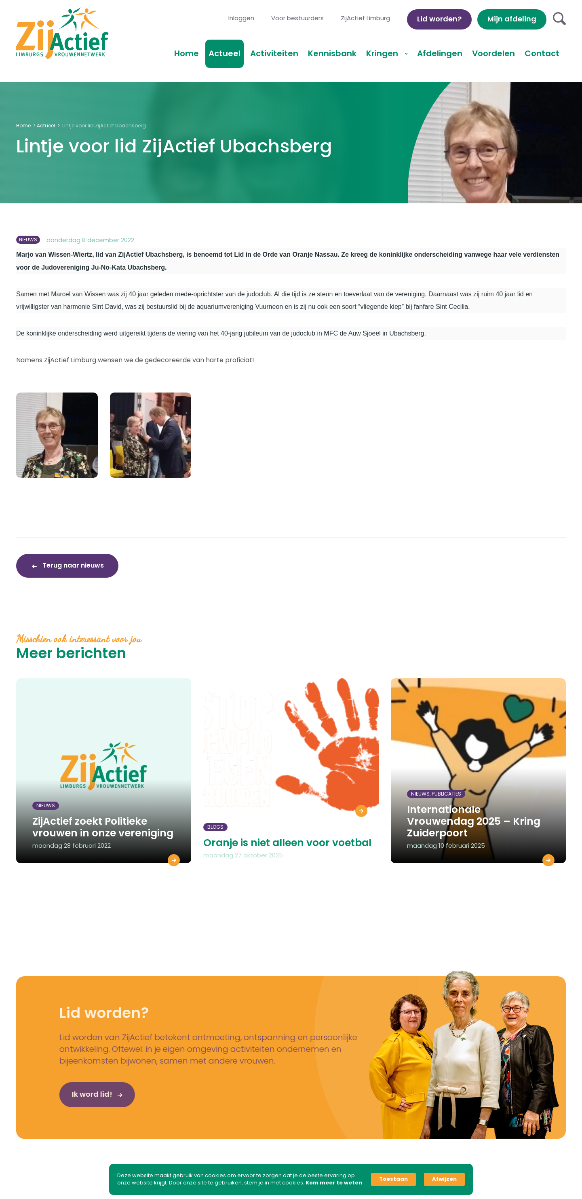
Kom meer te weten (334, 1182)
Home (186, 53)
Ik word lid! (76, 1097)
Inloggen (241, 18)
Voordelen (493, 53)
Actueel (224, 53)
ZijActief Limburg (365, 18)
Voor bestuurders (297, 18)
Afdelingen (439, 53)
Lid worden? (439, 19)
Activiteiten (274, 53)
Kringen (383, 53)
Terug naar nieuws (72, 565)
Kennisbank (332, 53)
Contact (542, 53)
